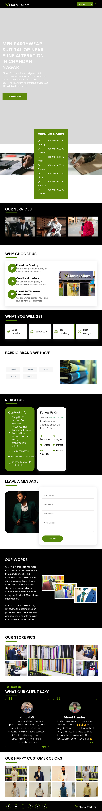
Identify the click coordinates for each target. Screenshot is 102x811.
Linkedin (58, 450)
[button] (15, 96)
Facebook (45, 438)
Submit (52, 538)
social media (56, 417)
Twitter (45, 444)
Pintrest (58, 444)
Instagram (58, 438)
